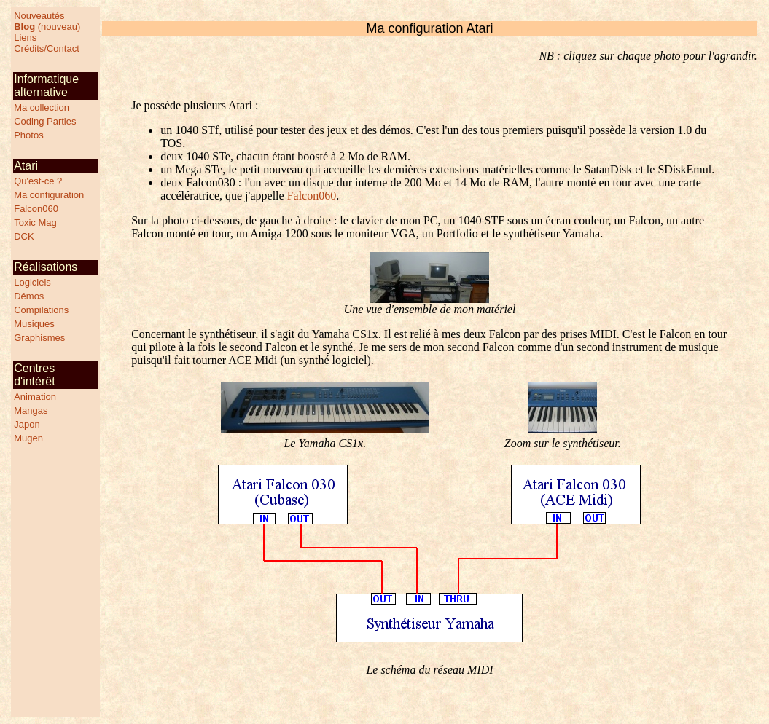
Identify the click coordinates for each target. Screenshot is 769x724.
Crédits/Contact (46, 48)
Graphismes (39, 337)
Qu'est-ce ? (38, 181)
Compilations (41, 309)
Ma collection (41, 107)
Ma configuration (49, 194)
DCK (24, 236)
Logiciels (32, 282)
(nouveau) (47, 26)
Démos (29, 296)
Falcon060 (36, 208)
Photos (28, 135)
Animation (35, 396)
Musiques (34, 323)
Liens (25, 37)
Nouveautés (39, 15)
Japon (26, 424)
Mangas (30, 410)
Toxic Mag (35, 222)
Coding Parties (45, 121)
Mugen (28, 438)
